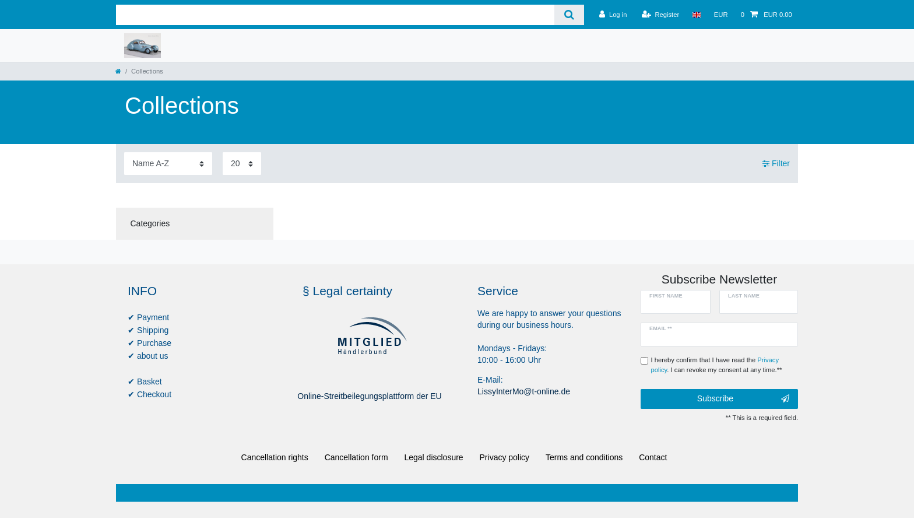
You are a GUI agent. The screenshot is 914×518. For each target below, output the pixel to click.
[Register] (660, 14)
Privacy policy (505, 457)
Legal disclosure (433, 457)
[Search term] (335, 15)
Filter (776, 163)
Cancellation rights (274, 457)
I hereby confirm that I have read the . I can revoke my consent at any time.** (716, 364)
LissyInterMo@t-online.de (523, 391)
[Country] (696, 14)
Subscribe (743, 399)
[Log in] (613, 14)
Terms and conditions (584, 457)
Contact (653, 457)
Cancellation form (356, 457)
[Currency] (721, 14)
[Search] (569, 15)
